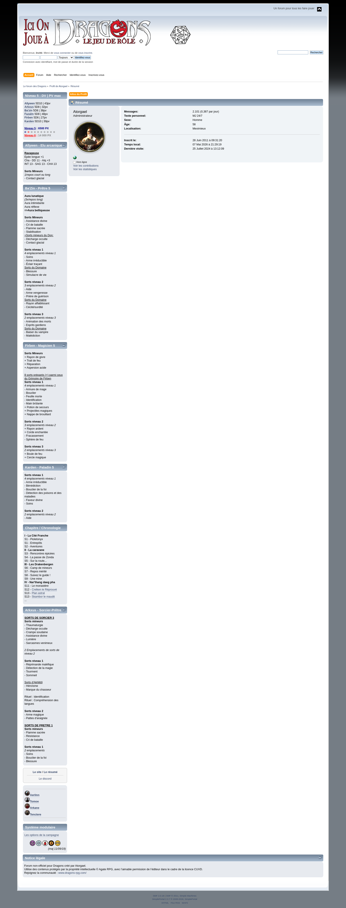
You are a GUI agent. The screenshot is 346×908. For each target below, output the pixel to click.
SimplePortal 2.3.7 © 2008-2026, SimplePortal (174, 899)
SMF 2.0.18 (158, 896)
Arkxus (29, 107)
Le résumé (50, 772)
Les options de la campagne (41, 835)
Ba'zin (28, 110)
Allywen (29, 103)
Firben (28, 117)
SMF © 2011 (172, 896)
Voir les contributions (85, 165)
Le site (37, 772)
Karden (29, 121)
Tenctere (35, 814)
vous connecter (62, 52)
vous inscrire (85, 52)
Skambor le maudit (43, 596)
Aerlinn (34, 795)
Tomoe (34, 801)
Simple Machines (188, 896)
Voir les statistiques (85, 169)
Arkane (34, 807)
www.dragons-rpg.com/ (72, 872)
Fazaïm (29, 114)
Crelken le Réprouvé (44, 589)
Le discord (45, 778)
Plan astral (38, 593)
